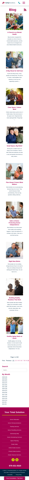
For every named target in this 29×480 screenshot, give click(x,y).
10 (28, 360)
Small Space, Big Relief (14, 146)
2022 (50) (4, 384)
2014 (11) (4, 400)
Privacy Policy (19, 474)
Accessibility (9, 474)
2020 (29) (4, 388)
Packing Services (14, 426)
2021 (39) (4, 386)
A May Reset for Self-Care (14, 71)
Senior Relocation (14, 419)
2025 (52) (4, 379)
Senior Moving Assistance (14, 423)
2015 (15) (4, 398)
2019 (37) (4, 390)
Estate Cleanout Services (14, 455)
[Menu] (23, 3)
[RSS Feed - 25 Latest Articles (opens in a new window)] (25, 9)
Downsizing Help (14, 433)
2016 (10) (4, 396)
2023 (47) (4, 382)
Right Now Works (14, 261)
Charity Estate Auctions (14, 451)
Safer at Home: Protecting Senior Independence (14, 223)
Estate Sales (14, 444)
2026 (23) (4, 377)
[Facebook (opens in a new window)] (13, 459)
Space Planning (14, 440)
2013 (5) (4, 402)
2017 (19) (4, 394)
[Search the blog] (14, 370)
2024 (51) (4, 381)
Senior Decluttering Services (14, 437)
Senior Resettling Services (14, 430)
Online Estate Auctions (14, 447)
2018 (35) (4, 392)
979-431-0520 (15, 466)
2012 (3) (4, 404)
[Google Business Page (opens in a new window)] (16, 459)
